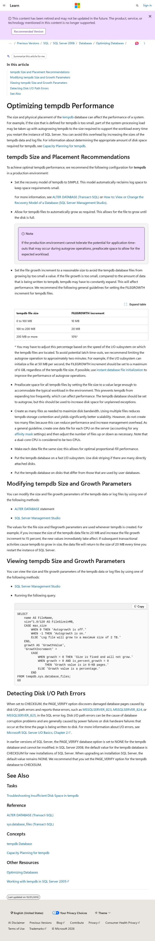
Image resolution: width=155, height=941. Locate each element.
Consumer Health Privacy (121, 923)
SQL (46, 43)
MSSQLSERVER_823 (97, 709)
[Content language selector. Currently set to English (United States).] (27, 913)
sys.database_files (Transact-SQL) (30, 824)
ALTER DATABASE (27, 509)
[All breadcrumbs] (10, 43)
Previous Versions (28, 43)
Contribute (77, 923)
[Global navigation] (4, 5)
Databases (85, 43)
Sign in (147, 5)
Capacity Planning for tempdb (64, 146)
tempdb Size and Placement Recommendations (39, 72)
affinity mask (24, 434)
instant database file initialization (120, 370)
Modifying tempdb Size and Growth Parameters (40, 77)
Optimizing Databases (110, 43)
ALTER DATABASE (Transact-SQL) (75, 197)
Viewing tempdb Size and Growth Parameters (38, 83)
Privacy (93, 923)
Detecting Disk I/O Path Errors (29, 88)
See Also (15, 93)
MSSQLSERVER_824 (127, 709)
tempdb (68, 117)
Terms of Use (16, 929)
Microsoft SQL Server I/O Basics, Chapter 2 (37, 732)
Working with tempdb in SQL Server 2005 (36, 881)
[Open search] (137, 5)
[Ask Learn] (137, 43)
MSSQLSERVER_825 (21, 715)
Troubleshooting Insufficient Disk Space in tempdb (43, 795)
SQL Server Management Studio (37, 518)
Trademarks (36, 929)
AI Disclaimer (16, 923)
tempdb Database (19, 843)
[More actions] (144, 43)
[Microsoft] (77, 5)
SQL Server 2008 (64, 43)
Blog (59, 923)
